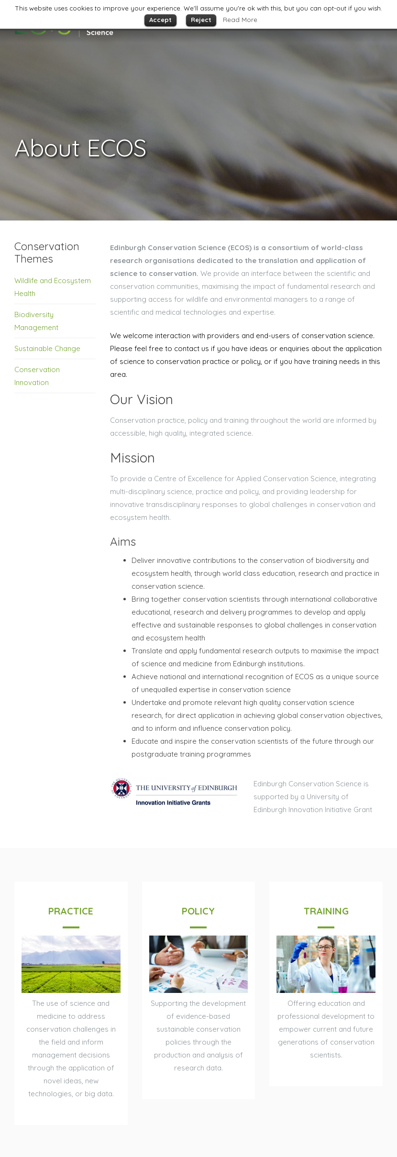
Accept (160, 19)
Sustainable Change (47, 348)
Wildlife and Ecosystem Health (52, 287)
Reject (201, 19)
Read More (240, 19)
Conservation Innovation (37, 376)
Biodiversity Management (36, 321)
